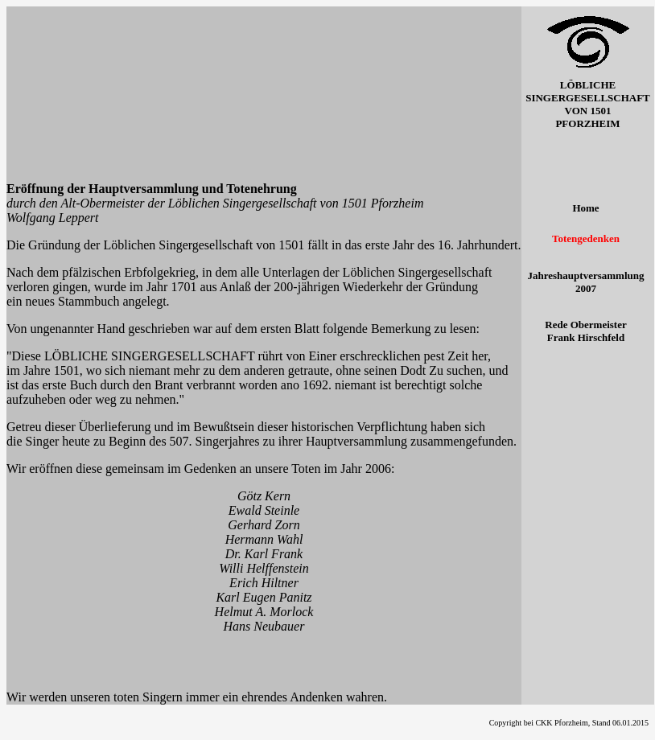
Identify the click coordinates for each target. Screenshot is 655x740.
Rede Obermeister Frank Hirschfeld (585, 331)
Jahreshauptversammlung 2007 (586, 281)
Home (585, 208)
